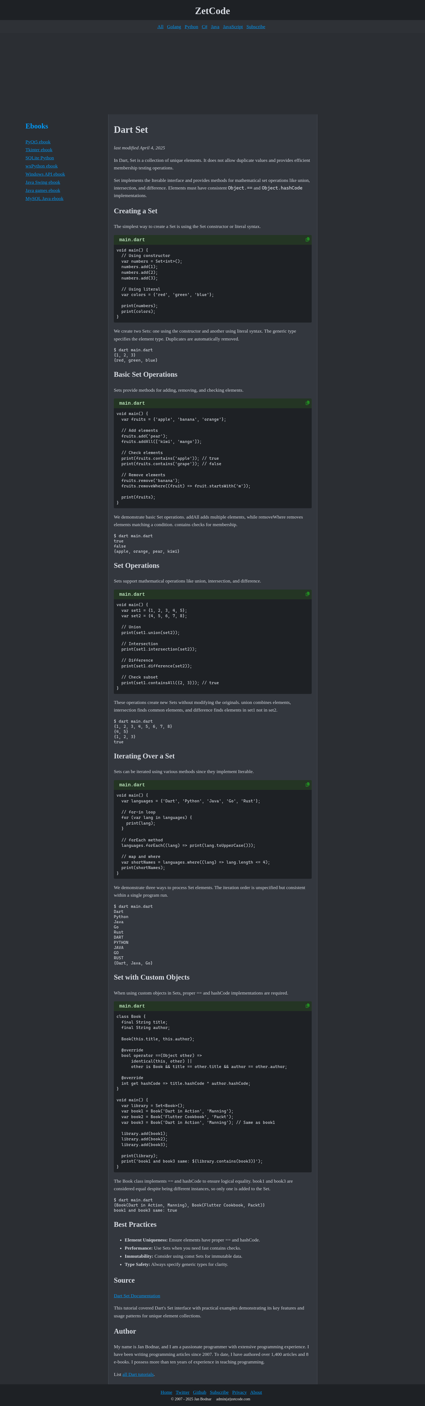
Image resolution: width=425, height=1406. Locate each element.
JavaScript (233, 26)
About (256, 1392)
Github (199, 1392)
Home (166, 1392)
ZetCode (212, 11)
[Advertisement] (212, 74)
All (160, 26)
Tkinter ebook (38, 149)
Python (191, 26)
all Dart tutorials (138, 1374)
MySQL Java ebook (44, 198)
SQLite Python (39, 157)
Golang (174, 26)
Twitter (182, 1392)
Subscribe (255, 26)
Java (215, 26)
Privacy (239, 1392)
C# (204, 26)
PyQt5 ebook (37, 141)
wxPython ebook (41, 166)
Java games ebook (42, 190)
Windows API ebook (45, 174)
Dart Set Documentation (137, 1295)
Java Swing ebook (42, 182)
